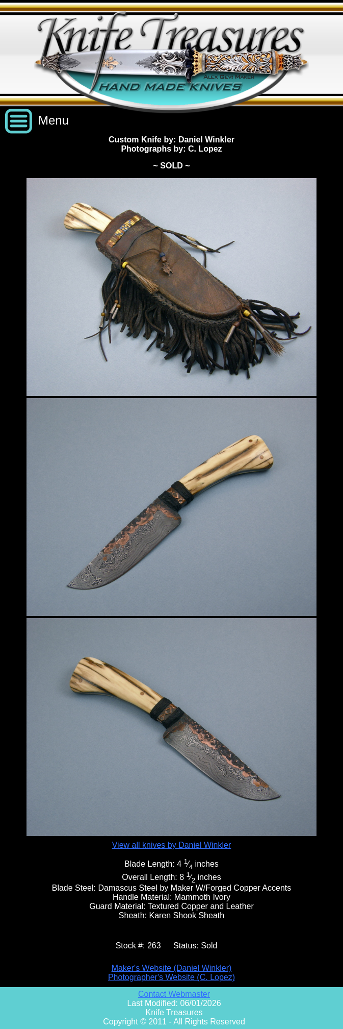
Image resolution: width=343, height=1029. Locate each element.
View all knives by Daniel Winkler (171, 845)
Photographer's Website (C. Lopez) (171, 977)
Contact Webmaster (174, 994)
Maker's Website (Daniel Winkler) (172, 968)
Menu (53, 120)
